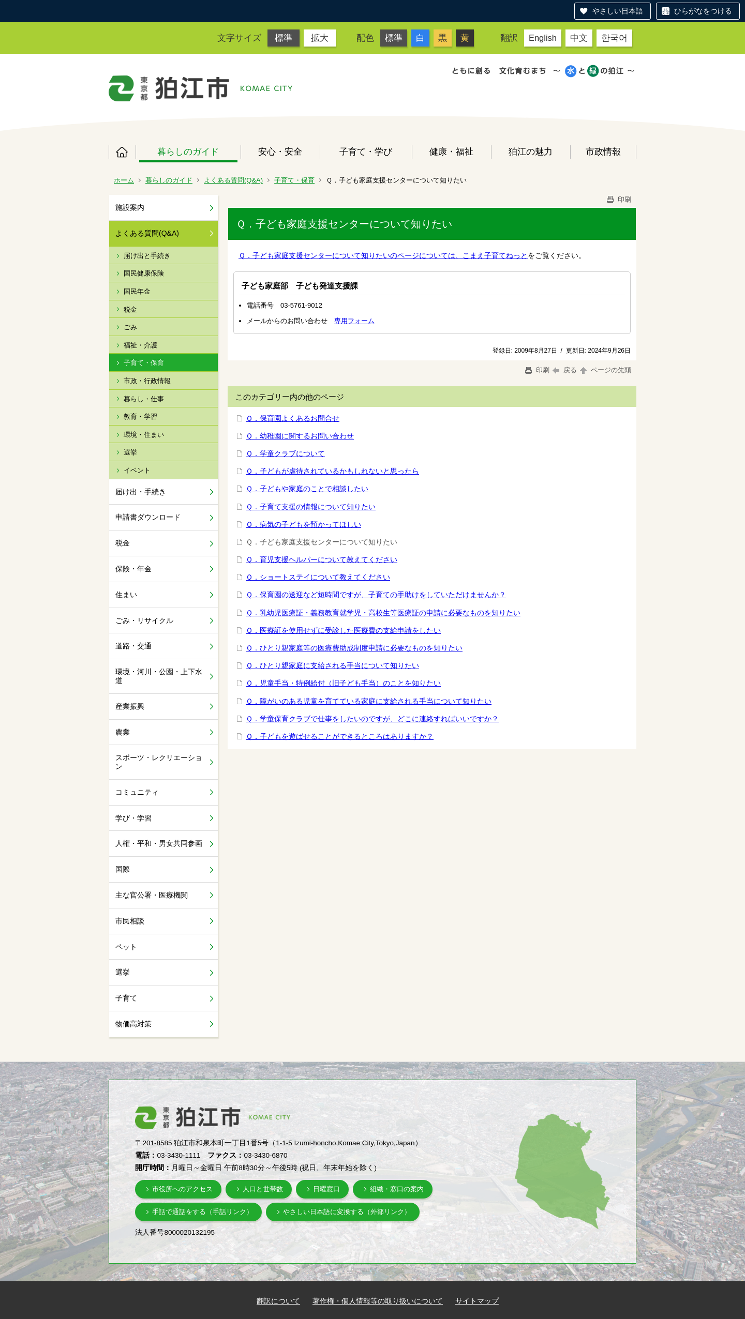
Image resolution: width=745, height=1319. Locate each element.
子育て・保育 (294, 180)
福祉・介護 (140, 345)
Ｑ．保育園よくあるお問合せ (292, 418)
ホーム (122, 152)
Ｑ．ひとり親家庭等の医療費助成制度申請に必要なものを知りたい (354, 648)
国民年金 (137, 291)
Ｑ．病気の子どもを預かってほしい (303, 524)
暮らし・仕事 (144, 399)
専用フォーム (354, 321)
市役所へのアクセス (182, 1189)
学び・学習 (133, 818)
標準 (283, 37)
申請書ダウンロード (148, 517)
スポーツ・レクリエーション (158, 761)
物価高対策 (133, 1024)
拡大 (320, 37)
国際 (122, 869)
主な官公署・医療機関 (151, 895)
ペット (126, 947)
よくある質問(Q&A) (233, 180)
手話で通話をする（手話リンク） (202, 1212)
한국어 (614, 37)
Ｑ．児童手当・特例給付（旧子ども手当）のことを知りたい (343, 683)
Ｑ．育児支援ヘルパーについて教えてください (321, 559)
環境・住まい (144, 434)
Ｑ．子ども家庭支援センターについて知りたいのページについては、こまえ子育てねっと (383, 255)
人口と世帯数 (263, 1189)
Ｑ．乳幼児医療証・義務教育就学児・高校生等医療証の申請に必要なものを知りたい (383, 613)
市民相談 (129, 921)
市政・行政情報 (147, 381)
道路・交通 (133, 646)
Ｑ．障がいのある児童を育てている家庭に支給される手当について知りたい (368, 701)
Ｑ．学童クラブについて (285, 453)
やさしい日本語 (617, 11)
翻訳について (278, 1301)
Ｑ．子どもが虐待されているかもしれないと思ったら (332, 471)
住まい (126, 594)
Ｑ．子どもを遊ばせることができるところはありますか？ (340, 736)
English (543, 37)
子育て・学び (365, 151)
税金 (130, 309)
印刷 (618, 199)
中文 (579, 37)
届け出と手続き (147, 256)
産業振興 (129, 706)
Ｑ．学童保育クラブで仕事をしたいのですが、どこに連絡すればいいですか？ (372, 719)
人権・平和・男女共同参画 (158, 843)
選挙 (130, 452)
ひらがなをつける (703, 11)
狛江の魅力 (531, 151)
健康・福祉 (451, 151)
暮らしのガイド (188, 151)
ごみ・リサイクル (144, 620)
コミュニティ (137, 792)
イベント (137, 470)
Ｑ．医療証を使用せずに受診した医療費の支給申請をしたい (343, 630)
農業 (122, 732)
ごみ (130, 327)
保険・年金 (133, 569)
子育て (126, 998)
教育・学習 (140, 416)
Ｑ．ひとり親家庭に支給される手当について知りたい (332, 665)
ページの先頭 (604, 370)
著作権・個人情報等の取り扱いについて (377, 1301)
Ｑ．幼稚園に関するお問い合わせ (300, 436)
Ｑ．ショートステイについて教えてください (318, 577)
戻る (564, 370)
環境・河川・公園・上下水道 (158, 676)
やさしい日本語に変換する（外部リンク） (347, 1212)
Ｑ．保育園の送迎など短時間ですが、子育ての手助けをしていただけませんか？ (376, 594)
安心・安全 (280, 151)
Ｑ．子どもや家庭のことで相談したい (307, 488)
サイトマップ (477, 1301)
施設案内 (129, 207)
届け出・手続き (140, 492)
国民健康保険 (144, 273)
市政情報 (603, 151)
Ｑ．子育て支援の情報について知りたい (311, 507)
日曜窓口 (326, 1189)
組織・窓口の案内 (397, 1189)
